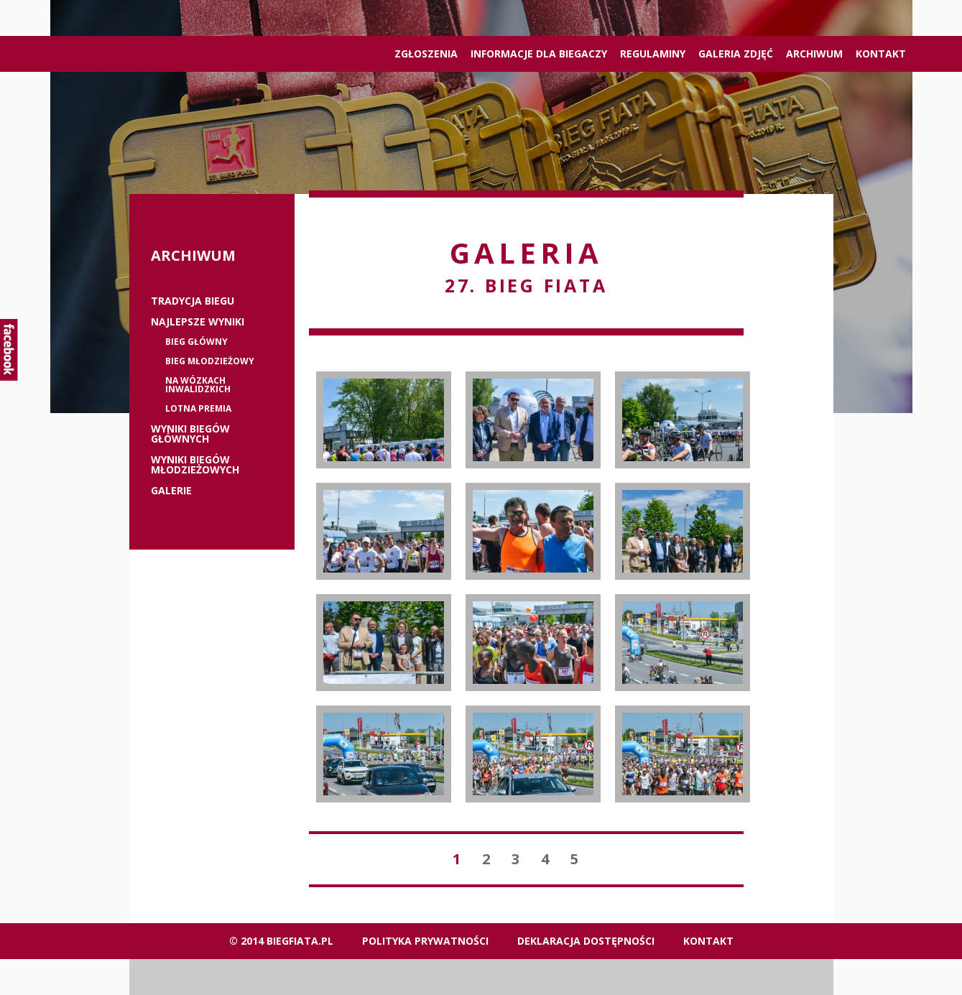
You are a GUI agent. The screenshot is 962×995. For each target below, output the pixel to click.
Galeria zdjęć (735, 53)
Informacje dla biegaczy (539, 53)
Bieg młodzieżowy (209, 361)
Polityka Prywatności (425, 941)
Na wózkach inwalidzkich (198, 385)
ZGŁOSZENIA (426, 53)
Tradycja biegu (192, 301)
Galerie (171, 491)
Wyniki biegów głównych (190, 434)
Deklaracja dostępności (586, 941)
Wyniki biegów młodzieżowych (195, 465)
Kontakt (881, 53)
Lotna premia (198, 408)
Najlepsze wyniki (197, 322)
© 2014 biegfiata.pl (281, 941)
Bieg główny (196, 342)
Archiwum (814, 53)
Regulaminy (652, 53)
